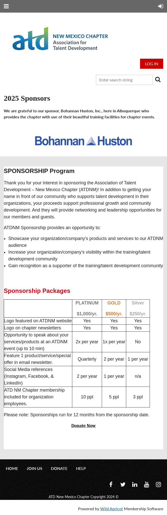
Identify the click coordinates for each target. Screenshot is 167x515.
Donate (59, 468)
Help (81, 468)
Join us (34, 468)
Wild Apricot (111, 508)
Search (157, 79)
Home (12, 468)
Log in (151, 63)
